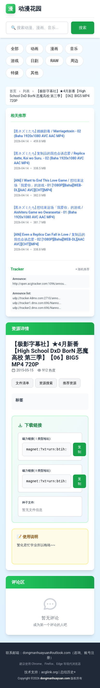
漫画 (54, 48)
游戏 (15, 60)
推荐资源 (69, 383)
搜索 (83, 27)
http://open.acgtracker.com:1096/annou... (39, 283)
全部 (15, 48)
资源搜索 (46, 383)
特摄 (15, 73)
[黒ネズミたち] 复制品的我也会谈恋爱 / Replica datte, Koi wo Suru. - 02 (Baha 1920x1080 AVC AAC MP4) (49, 158)
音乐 (74, 48)
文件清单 (22, 383)
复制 (79, 449)
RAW (54, 60)
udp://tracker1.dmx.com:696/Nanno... (37, 303)
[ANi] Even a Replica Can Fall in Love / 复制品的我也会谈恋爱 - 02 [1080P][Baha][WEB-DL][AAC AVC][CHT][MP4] (49, 239)
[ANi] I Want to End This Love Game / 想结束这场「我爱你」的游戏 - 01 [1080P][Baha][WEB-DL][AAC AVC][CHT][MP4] (49, 185)
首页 (13, 91)
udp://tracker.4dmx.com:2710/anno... (36, 298)
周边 (74, 60)
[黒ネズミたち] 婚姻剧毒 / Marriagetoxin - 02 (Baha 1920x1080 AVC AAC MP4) (47, 133)
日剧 (34, 60)
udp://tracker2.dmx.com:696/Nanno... (37, 308)
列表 (26, 91)
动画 (34, 48)
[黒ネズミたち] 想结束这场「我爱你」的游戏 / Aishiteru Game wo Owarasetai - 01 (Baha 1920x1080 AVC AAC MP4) (48, 212)
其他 (34, 73)
